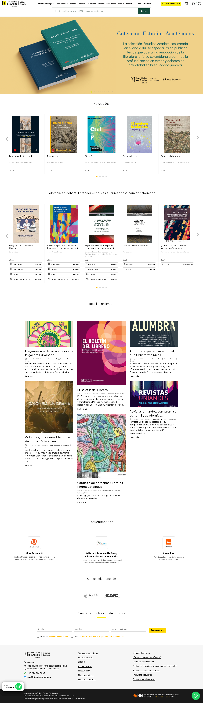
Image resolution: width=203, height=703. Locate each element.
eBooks (81, 662)
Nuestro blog (84, 671)
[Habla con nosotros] (196, 696)
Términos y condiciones (58, 637)
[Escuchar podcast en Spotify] (13, 686)
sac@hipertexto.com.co (37, 677)
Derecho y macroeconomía (136, 245)
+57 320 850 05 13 (34, 673)
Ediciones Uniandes (66, 359)
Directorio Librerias (87, 679)
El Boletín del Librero (92, 390)
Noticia (51, 445)
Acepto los (53, 636)
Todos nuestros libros (88, 653)
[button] (91, 91)
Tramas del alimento (170, 156)
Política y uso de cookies (144, 679)
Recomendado (52, 359)
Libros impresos (85, 657)
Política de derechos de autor (146, 670)
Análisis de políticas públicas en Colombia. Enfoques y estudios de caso (63, 247)
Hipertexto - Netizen (163, 697)
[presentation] (6, 138)
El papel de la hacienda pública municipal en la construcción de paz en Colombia (100, 247)
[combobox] (101, 11)
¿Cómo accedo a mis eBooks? (147, 657)
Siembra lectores (131, 156)
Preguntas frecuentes (142, 675)
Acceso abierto (85, 666)
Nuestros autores (86, 675)
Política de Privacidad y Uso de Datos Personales (103, 637)
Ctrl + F (88, 156)
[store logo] (14, 4)
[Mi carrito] (193, 4)
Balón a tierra (53, 156)
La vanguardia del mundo (21, 156)
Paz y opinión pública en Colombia (21, 246)
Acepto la (97, 636)
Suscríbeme (156, 630)
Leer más (29, 376)
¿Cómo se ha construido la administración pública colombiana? (173, 247)
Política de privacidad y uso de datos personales (155, 666)
